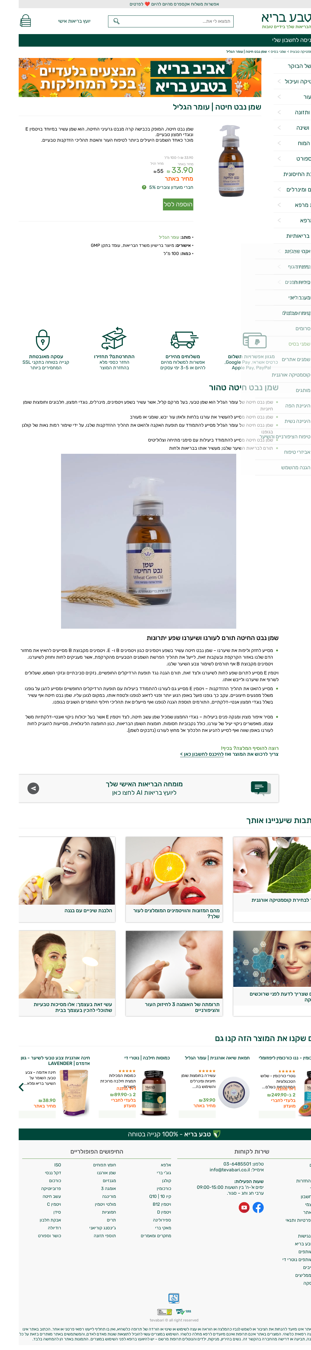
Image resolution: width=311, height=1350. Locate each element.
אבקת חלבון (31, 1220)
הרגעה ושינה (293, 127)
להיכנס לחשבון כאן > (183, 754)
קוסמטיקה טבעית (287, 251)
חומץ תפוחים (85, 1165)
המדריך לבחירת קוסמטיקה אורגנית (270, 900)
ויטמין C (35, 1204)
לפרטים (258, 1114)
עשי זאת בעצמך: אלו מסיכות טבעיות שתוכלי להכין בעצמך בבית (54, 1007)
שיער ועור (296, 96)
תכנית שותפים (293, 1251)
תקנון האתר (295, 1212)
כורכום (36, 1180)
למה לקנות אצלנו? (286, 313)
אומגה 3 (89, 1188)
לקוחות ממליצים (292, 1275)
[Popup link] (212, 161)
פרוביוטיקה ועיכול (287, 81)
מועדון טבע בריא (291, 1244)
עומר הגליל (150, 233)
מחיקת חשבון (294, 1196)
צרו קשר (299, 1188)
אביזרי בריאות (291, 282)
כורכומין (145, 1188)
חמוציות (90, 1212)
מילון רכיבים (295, 1267)
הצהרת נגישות (293, 1236)
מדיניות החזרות (292, 1181)
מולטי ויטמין (86, 1204)
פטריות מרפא (292, 204)
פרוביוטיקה (32, 1188)
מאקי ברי (144, 1228)
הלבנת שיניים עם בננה (69, 910)
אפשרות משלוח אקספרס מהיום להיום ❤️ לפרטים (155, 4)
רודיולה (35, 1228)
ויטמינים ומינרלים (288, 189)
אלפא (147, 1165)
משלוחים (299, 1165)
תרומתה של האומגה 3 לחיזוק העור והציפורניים (163, 1007)
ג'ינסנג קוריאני (84, 1228)
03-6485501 (218, 1164)
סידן (38, 1212)
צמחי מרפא (295, 220)
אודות (302, 1173)
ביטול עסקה (296, 1283)
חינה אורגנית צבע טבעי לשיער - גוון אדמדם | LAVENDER (36, 1060)
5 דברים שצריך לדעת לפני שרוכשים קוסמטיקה (269, 997)
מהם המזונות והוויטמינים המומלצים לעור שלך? (157, 913)
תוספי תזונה (86, 1235)
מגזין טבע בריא (290, 297)
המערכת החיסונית (286, 173)
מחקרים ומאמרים (137, 1235)
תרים (92, 1220)
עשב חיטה (33, 1196)
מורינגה (90, 1196)
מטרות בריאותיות (287, 235)
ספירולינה (143, 1220)
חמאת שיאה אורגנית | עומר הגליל (198, 1058)
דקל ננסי (34, 1172)
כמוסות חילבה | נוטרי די (128, 1058)
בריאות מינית (292, 266)
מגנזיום (90, 1180)
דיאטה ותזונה (292, 112)
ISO (39, 1165)
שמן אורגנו (87, 1172)
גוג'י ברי (145, 1172)
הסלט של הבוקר (288, 65)
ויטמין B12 (143, 1204)
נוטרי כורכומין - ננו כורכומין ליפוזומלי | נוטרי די (275, 1060)
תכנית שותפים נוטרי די (285, 1259)
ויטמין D (145, 1212)
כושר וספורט (293, 158)
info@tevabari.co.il (211, 1170)
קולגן (147, 1180)
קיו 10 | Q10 (141, 1196)
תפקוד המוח (293, 143)
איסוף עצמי (296, 1204)
